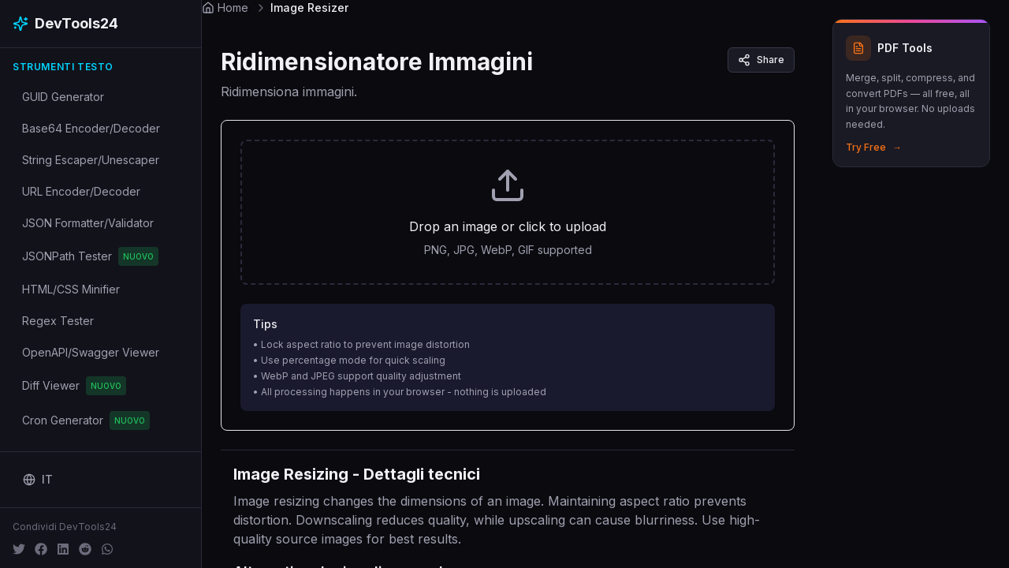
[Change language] (38, 480)
